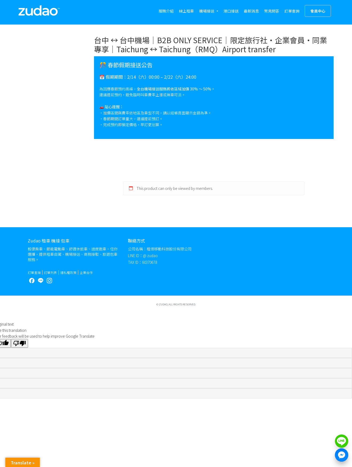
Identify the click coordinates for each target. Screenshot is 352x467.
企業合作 (86, 272)
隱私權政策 (68, 272)
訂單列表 (50, 272)
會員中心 (317, 11)
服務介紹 (166, 11)
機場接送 (206, 11)
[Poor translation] (19, 343)
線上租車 (186, 11)
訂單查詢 (291, 11)
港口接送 (231, 11)
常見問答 (271, 11)
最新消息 (251, 11)
